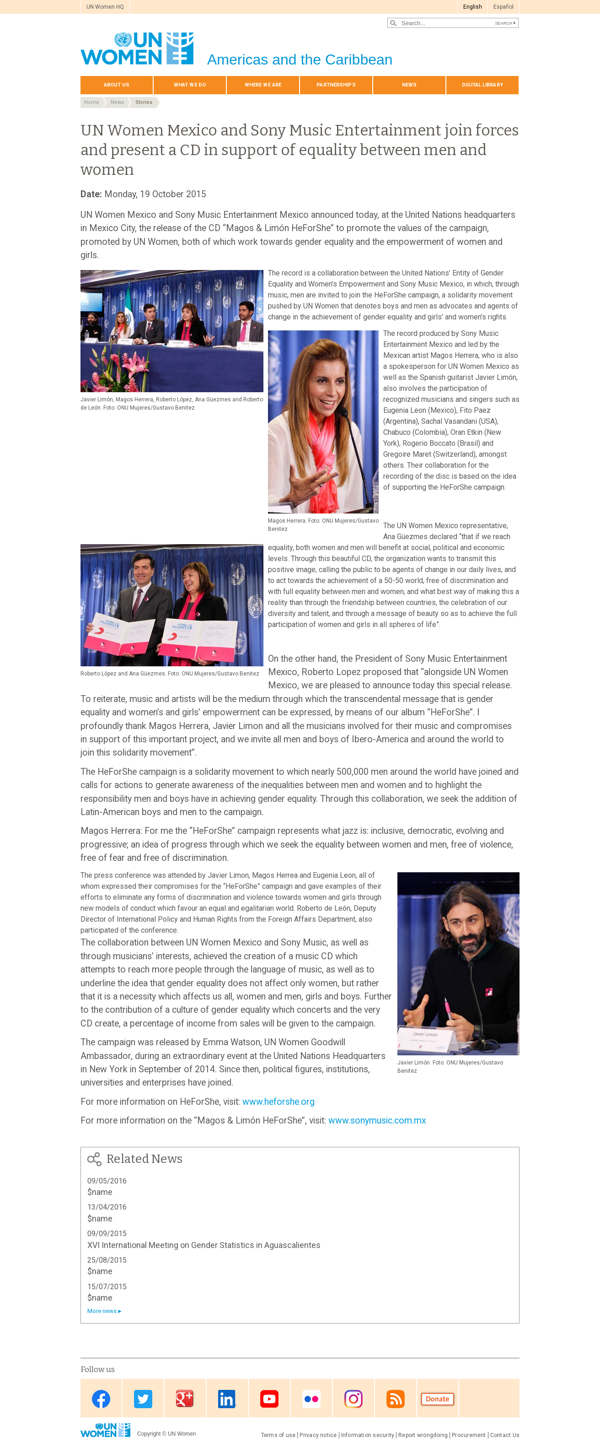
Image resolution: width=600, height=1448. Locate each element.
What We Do (190, 85)
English (472, 7)
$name (99, 1192)
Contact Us (505, 1435)
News (409, 85)
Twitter (143, 1398)
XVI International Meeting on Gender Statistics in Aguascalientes (204, 1245)
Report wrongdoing (423, 1435)
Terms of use (278, 1435)
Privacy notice (318, 1435)
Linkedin (227, 1398)
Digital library (482, 85)
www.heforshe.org (278, 1102)
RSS (395, 1398)
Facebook (101, 1398)
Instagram (353, 1398)
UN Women (182, 1434)
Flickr (311, 1398)
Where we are (263, 85)
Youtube (269, 1398)
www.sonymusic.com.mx (377, 1120)
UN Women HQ (105, 7)
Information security (368, 1435)
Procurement (469, 1435)
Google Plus (185, 1398)
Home (91, 102)
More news (102, 1311)
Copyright (149, 1434)
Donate (437, 1398)
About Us (117, 85)
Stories (143, 102)
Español (503, 7)
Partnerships (335, 85)
